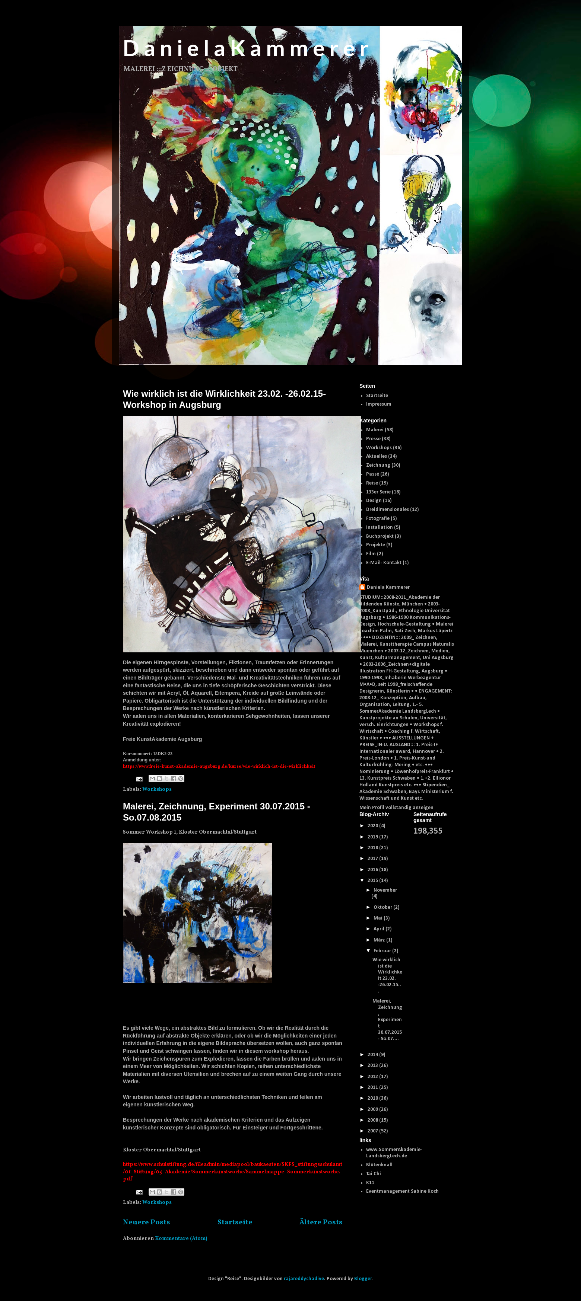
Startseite (235, 1222)
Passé (372, 474)
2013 (373, 1065)
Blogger (363, 1279)
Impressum (378, 404)
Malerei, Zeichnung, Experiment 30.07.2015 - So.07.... (387, 1020)
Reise (372, 483)
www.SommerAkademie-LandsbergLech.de (394, 1153)
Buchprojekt (380, 536)
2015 (373, 880)
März (380, 940)
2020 (373, 826)
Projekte (375, 545)
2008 (373, 1120)
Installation (379, 527)
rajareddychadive (304, 1279)
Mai (379, 918)
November (385, 890)
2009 (373, 1109)
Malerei (375, 430)
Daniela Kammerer (388, 587)
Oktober (383, 907)
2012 (373, 1077)
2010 (373, 1098)
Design (374, 501)
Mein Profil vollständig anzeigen (396, 808)
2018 (373, 848)
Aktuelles (376, 456)
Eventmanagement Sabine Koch (402, 1191)
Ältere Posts (321, 1222)
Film (371, 554)
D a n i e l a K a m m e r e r (246, 47)
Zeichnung (378, 465)
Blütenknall (379, 1165)
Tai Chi (373, 1174)
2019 (373, 837)
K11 (370, 1183)
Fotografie (378, 518)
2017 (373, 859)
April (379, 929)
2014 (373, 1055)
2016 (373, 870)
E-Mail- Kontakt (383, 563)
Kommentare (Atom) (181, 1238)
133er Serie (378, 492)
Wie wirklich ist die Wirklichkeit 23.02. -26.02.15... (387, 975)
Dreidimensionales (387, 509)
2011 (373, 1087)
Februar (383, 951)
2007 (373, 1131)
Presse (373, 439)
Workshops (157, 789)
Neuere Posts (146, 1222)
